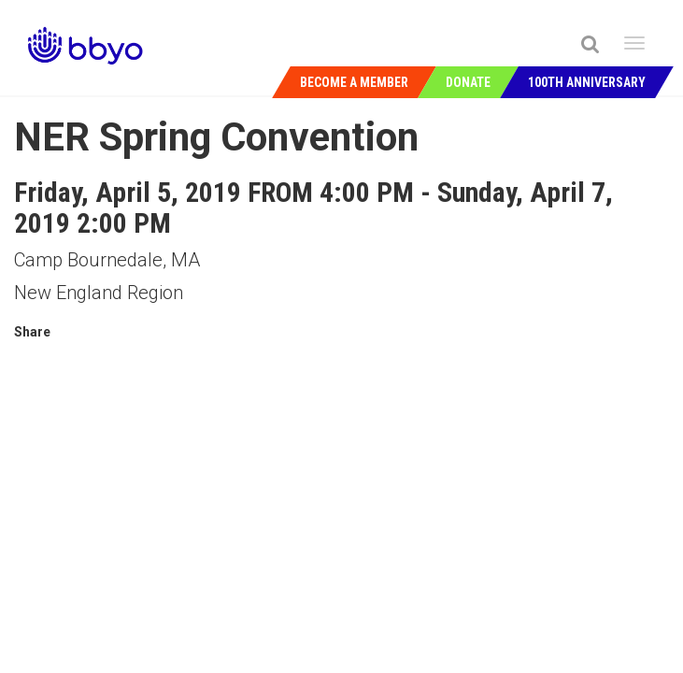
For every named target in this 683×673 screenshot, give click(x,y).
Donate (468, 82)
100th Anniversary (587, 82)
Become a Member (354, 82)
